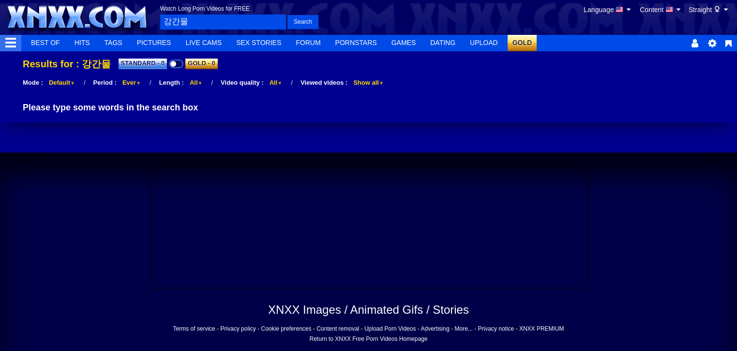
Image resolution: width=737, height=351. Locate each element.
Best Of (45, 42)
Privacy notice (496, 328)
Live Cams (203, 42)
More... (464, 328)
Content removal (337, 328)
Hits (82, 42)
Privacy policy (238, 328)
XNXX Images (304, 309)
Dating (442, 42)
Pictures (154, 42)
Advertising (435, 328)
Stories (451, 309)
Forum (308, 42)
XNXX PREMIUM (541, 328)
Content (661, 10)
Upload (484, 42)
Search (303, 21)
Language (608, 10)
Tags (113, 42)
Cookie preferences (286, 328)
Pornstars (356, 42)
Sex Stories (258, 42)
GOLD (522, 42)
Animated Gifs (386, 309)
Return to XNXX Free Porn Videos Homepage (369, 339)
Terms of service (194, 328)
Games (403, 42)
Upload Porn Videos (390, 328)
